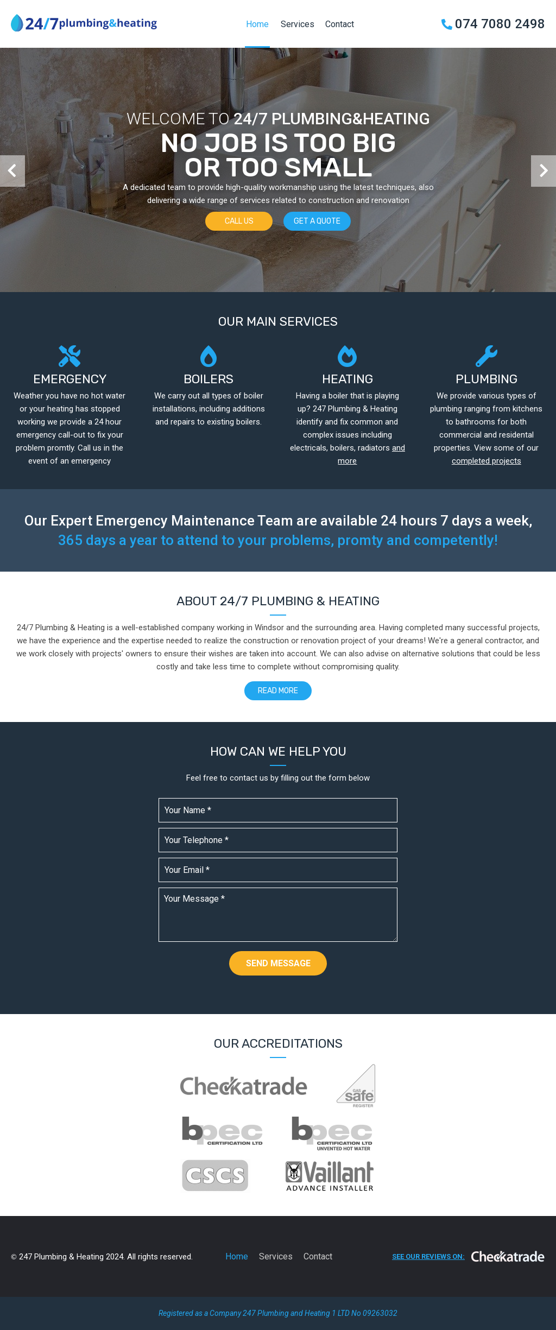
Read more (278, 690)
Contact (339, 24)
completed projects (486, 461)
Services (297, 24)
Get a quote (317, 221)
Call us (239, 221)
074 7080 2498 (500, 23)
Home (257, 24)
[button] (12, 171)
